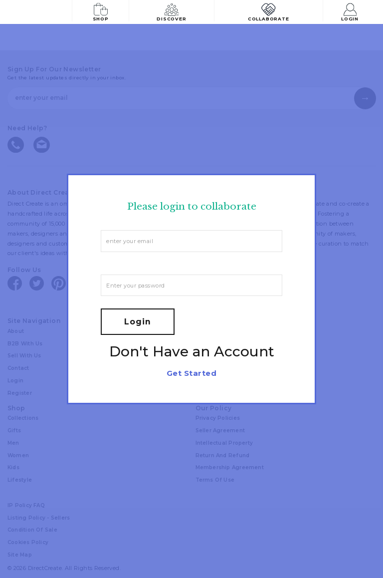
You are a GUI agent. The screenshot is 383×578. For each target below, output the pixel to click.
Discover (173, 11)
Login (351, 11)
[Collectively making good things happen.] (42, 12)
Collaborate (269, 11)
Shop (101, 11)
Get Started (191, 373)
